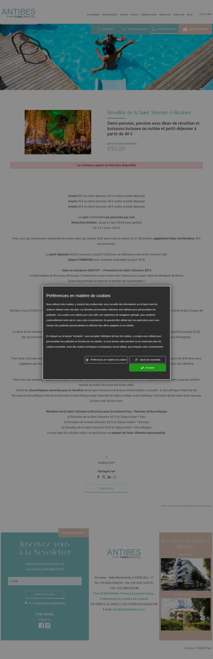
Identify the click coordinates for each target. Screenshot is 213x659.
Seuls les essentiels (147, 359)
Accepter (147, 367)
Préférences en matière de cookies (106, 359)
